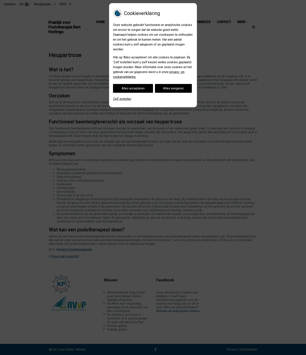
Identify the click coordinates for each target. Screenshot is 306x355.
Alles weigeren (173, 88)
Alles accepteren (133, 88)
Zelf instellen (122, 99)
